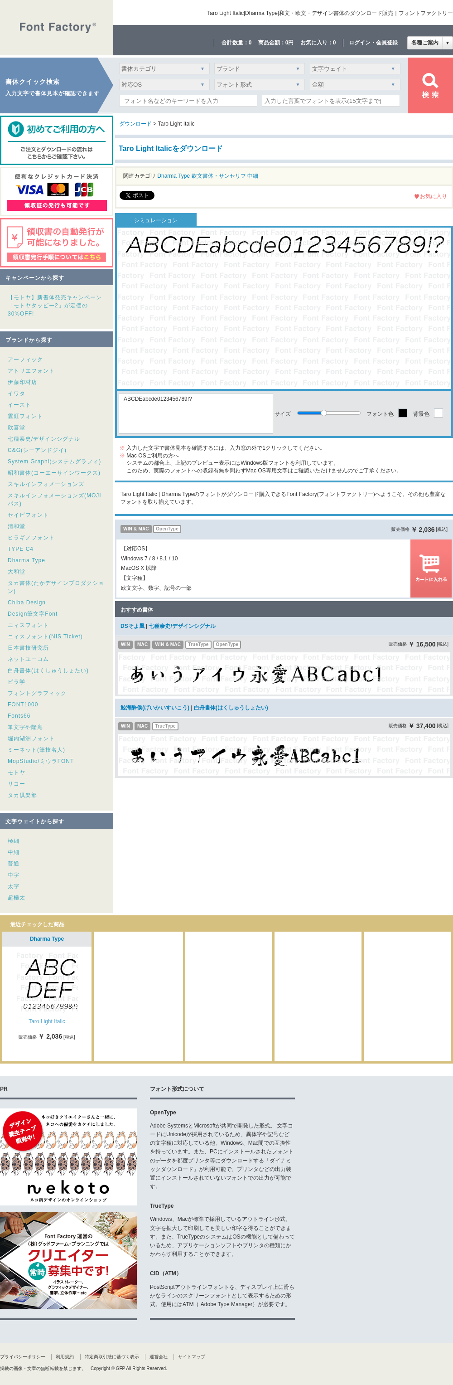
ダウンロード (135, 124)
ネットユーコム (28, 659)
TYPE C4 (21, 549)
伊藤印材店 (22, 382)
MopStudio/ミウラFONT (41, 761)
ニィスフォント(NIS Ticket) (45, 636)
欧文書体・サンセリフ (219, 176)
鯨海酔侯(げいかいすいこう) (154, 708)
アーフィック (25, 359)
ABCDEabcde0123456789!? (196, 413)
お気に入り (433, 196)
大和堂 (16, 572)
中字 (13, 875)
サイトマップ (191, 1356)
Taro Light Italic (47, 1021)
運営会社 (158, 1356)
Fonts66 (19, 716)
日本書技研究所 (28, 648)
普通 (13, 863)
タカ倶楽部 (22, 795)
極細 (13, 841)
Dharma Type (26, 560)
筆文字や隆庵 (25, 727)
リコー (16, 784)
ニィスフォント (28, 625)
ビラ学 (16, 682)
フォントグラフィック (37, 693)
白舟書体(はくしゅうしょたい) (48, 670)
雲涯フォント (25, 416)
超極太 (16, 897)
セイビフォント (28, 515)
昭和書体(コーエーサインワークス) (54, 473)
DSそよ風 (132, 626)
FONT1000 (23, 704)
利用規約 (65, 1356)
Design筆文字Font (33, 614)
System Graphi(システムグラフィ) (54, 461)
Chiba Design (27, 602)
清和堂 (16, 526)
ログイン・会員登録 (373, 42)
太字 (13, 886)
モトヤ (16, 772)
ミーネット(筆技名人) (36, 750)
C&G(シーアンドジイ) (37, 450)
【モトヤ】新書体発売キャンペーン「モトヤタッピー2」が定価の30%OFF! (55, 305)
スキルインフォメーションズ (46, 484)
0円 (289, 42)
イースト (19, 405)
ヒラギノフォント (31, 538)
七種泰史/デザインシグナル (44, 439)
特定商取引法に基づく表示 (112, 1356)
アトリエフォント (31, 371)
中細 (13, 852)
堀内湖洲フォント (31, 738)
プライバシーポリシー (22, 1356)
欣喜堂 (16, 427)
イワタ (16, 393)
